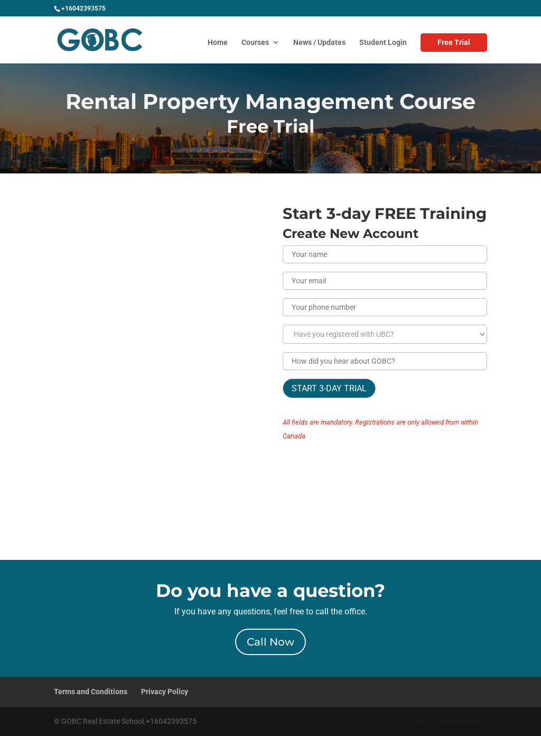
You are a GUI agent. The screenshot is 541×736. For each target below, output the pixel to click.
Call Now (270, 642)
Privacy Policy (164, 691)
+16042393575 (83, 8)
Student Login (383, 43)
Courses (255, 43)
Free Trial (453, 42)
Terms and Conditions (90, 691)
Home (218, 43)
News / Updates (319, 43)
